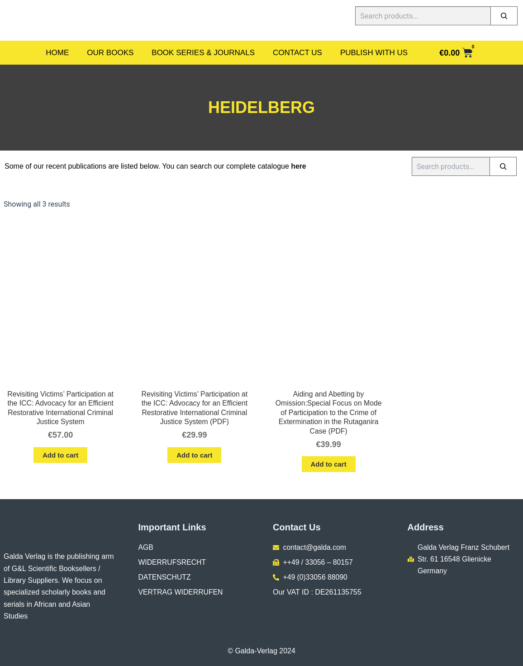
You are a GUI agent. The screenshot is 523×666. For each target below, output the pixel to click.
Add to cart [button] (60, 455)
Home (57, 52)
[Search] (504, 15)
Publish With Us (374, 52)
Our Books (110, 52)
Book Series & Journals (203, 52)
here (298, 166)
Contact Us (297, 52)
